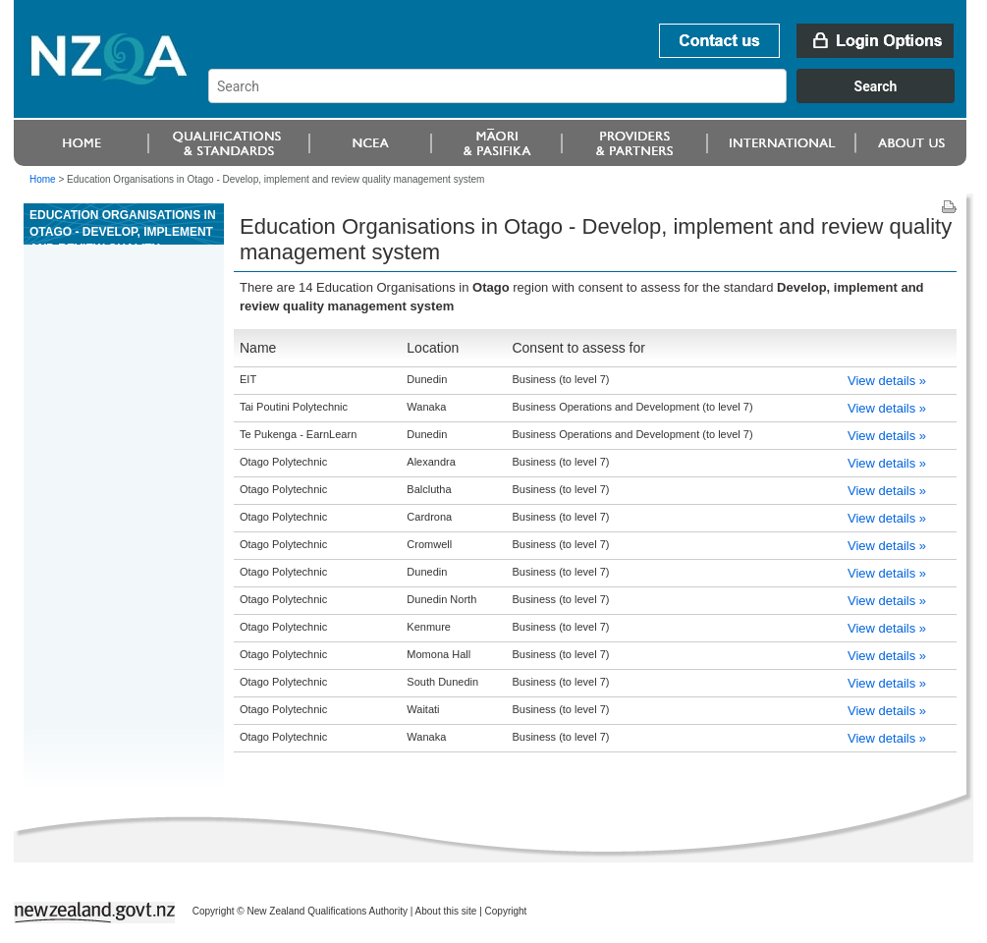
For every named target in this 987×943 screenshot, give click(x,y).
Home (42, 179)
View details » (887, 380)
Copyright (506, 911)
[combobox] (590, 98)
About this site (446, 911)
